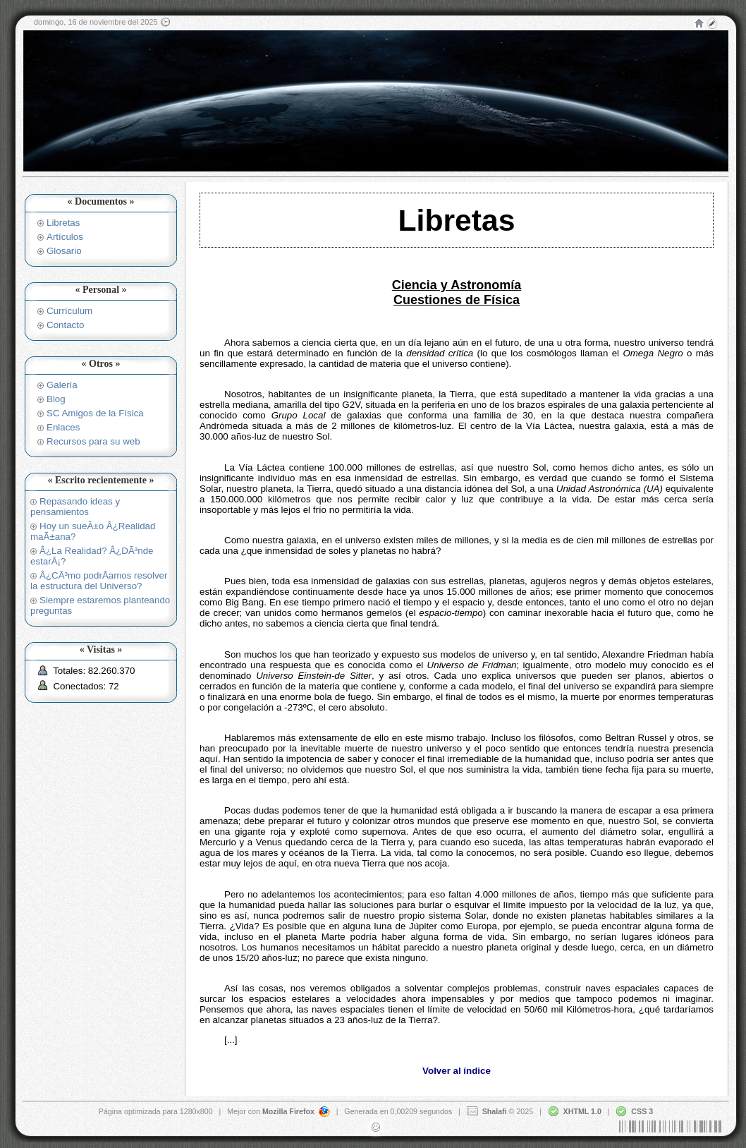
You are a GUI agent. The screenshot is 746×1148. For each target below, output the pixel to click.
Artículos (65, 236)
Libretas (63, 222)
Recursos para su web (93, 441)
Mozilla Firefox (288, 1111)
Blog (56, 399)
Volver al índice (456, 1070)
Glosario (64, 251)
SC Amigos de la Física (95, 413)
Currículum (69, 311)
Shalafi (494, 1111)
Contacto (65, 325)
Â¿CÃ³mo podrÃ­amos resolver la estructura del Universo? (98, 580)
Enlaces (63, 427)
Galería (62, 385)
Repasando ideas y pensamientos (75, 506)
